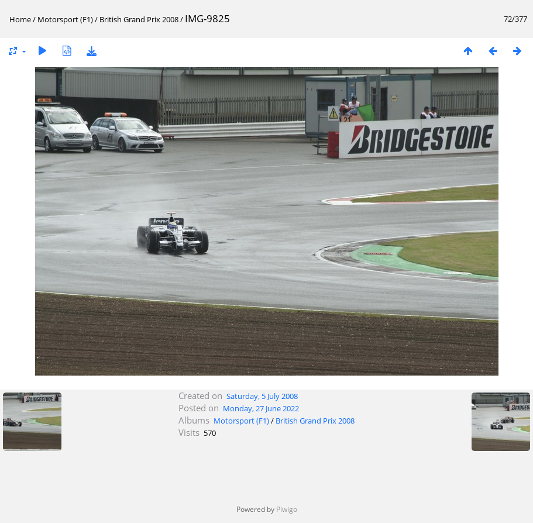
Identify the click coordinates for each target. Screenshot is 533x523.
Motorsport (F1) (65, 19)
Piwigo (286, 509)
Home (20, 19)
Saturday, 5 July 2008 (262, 396)
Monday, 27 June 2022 (261, 408)
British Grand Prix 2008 (138, 19)
